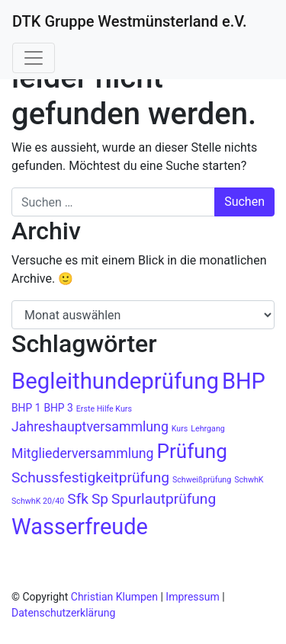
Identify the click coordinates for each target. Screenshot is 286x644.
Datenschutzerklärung (63, 613)
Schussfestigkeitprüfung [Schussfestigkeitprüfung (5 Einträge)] (90, 477)
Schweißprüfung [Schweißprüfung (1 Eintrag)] (201, 480)
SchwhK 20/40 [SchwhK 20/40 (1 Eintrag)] (37, 501)
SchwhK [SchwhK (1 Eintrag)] (248, 480)
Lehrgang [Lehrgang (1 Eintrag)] (207, 429)
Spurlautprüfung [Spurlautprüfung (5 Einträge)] (163, 499)
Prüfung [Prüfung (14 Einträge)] (191, 451)
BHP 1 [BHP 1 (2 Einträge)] (25, 408)
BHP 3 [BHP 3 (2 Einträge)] (57, 408)
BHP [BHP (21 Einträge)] (243, 381)
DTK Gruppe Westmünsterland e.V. (129, 21)
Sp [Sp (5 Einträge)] (100, 499)
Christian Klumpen (116, 597)
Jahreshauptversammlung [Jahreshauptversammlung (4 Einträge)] (90, 426)
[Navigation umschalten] (33, 58)
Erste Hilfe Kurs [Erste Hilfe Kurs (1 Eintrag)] (104, 409)
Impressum (192, 597)
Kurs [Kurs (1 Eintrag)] (180, 429)
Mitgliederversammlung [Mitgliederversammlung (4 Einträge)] (82, 453)
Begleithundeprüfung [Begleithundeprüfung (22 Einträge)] (115, 381)
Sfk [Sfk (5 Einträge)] (77, 499)
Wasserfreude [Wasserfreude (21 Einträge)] (79, 527)
